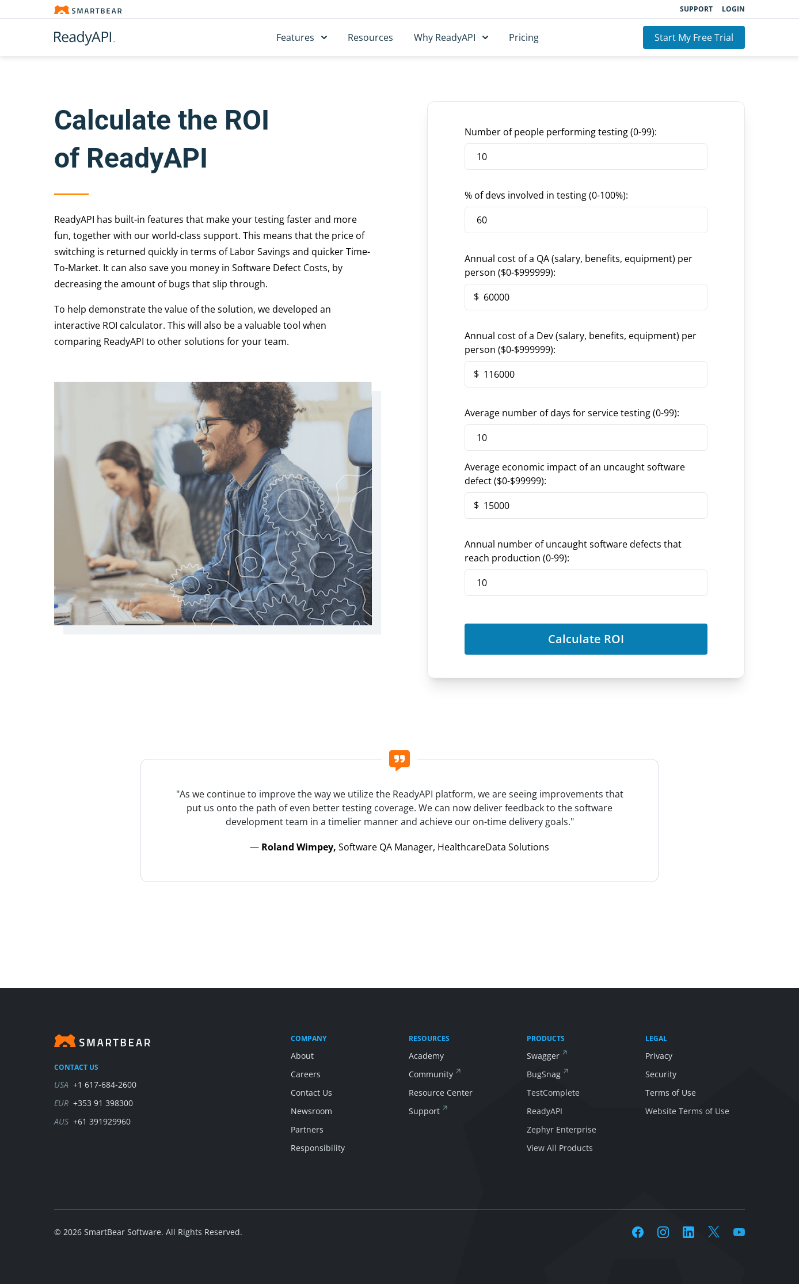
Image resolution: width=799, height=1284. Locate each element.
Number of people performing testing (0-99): (561, 132)
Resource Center (441, 1092)
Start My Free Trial (694, 37)
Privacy (658, 1055)
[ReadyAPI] (113, 37)
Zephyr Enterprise (561, 1129)
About (302, 1055)
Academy (426, 1055)
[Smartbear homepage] (88, 9)
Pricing (524, 37)
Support (696, 9)
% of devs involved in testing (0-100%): (546, 195)
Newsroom (311, 1111)
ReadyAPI (544, 1111)
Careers (306, 1074)
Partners (307, 1129)
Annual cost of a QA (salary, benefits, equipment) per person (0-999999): (579, 265)
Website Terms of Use (687, 1111)
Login (733, 9)
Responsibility (318, 1147)
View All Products (560, 1147)
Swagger (543, 1055)
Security (660, 1074)
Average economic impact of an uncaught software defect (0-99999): (575, 474)
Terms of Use (670, 1092)
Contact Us (311, 1092)
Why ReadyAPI (451, 37)
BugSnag (544, 1074)
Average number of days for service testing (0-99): (572, 413)
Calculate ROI (586, 639)
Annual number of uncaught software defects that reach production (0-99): (573, 551)
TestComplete (553, 1092)
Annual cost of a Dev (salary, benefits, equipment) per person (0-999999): (581, 342)
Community (431, 1074)
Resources (370, 37)
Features (301, 37)
